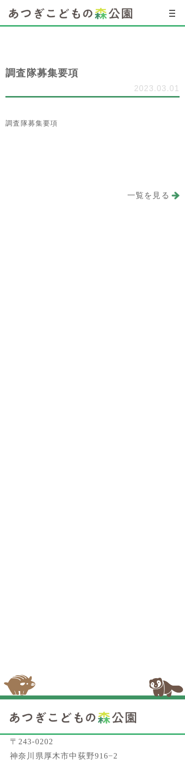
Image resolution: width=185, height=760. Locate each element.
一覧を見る (148, 195)
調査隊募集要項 (31, 123)
